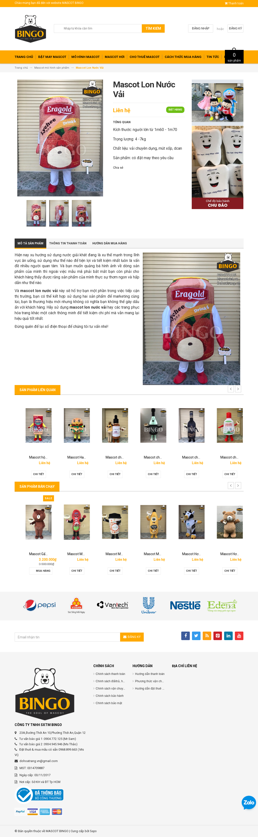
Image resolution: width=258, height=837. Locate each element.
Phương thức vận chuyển (151, 681)
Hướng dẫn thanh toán (149, 674)
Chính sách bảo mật (109, 703)
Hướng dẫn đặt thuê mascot (153, 688)
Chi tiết (33, 474)
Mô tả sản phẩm (30, 243)
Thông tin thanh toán (67, 243)
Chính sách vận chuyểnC (112, 688)
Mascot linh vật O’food (41, 457)
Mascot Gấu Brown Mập (81, 554)
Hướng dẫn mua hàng (109, 243)
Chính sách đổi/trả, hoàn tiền (114, 681)
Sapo (93, 831)
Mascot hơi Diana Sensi (42, 554)
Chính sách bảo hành (110, 696)
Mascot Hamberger (116, 457)
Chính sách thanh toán (110, 674)
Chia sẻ (118, 167)
